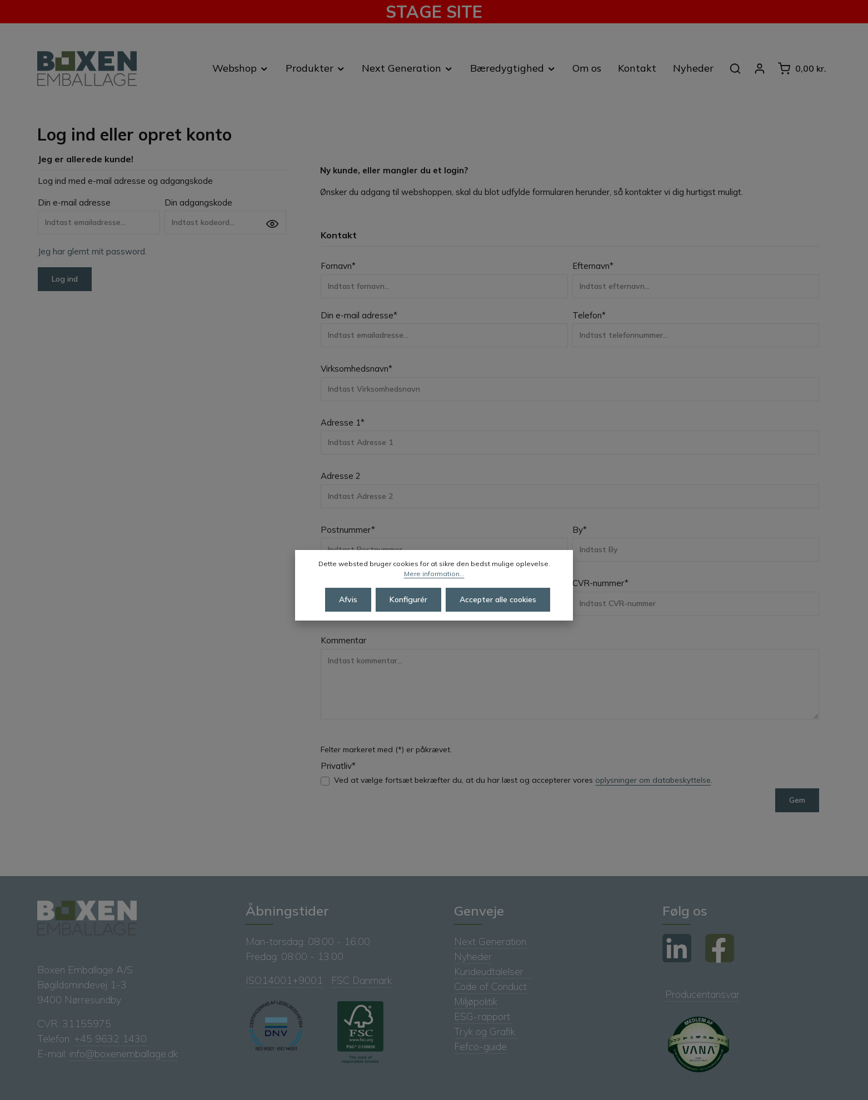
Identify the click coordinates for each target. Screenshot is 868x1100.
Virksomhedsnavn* (356, 368)
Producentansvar (702, 994)
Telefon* (589, 315)
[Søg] (735, 68)
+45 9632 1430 (110, 1038)
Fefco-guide (480, 1046)
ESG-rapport (483, 1016)
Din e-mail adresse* (359, 315)
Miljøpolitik (475, 1001)
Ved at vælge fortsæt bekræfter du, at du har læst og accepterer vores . (523, 780)
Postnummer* (348, 529)
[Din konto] (760, 68)
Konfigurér (408, 618)
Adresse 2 (341, 476)
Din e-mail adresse (74, 202)
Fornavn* (338, 266)
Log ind (65, 279)
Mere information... (434, 592)
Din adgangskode (198, 202)
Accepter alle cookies (498, 618)
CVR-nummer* (600, 583)
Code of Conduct (492, 986)
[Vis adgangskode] (272, 224)
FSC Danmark (361, 980)
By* (579, 529)
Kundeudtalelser (493, 971)
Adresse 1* (343, 422)
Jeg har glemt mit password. (92, 251)
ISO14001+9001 (284, 980)
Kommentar (343, 640)
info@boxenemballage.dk (123, 1053)
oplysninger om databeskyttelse (653, 780)
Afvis (348, 618)
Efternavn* (592, 266)
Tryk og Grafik (486, 1031)
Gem (797, 800)
